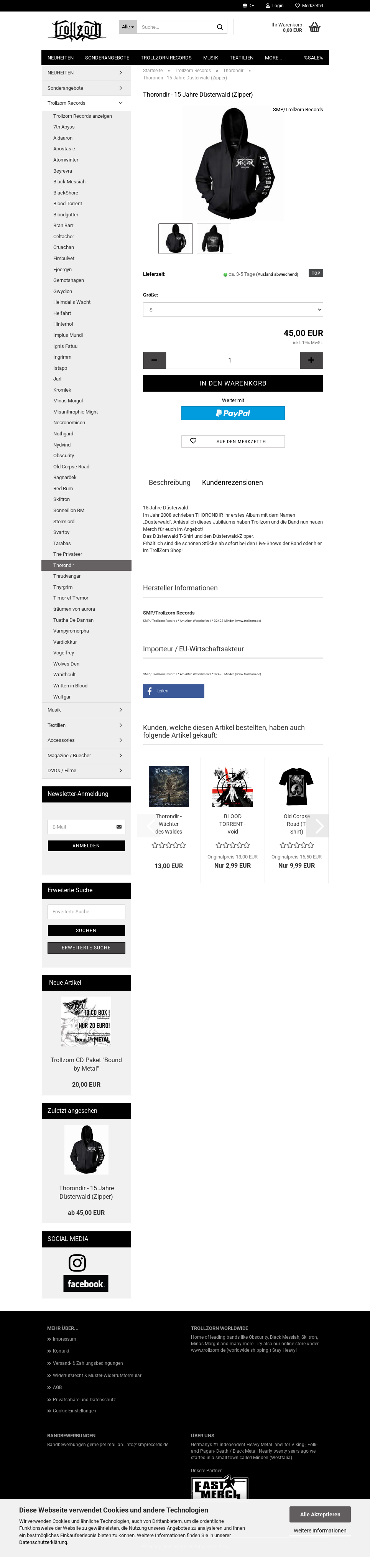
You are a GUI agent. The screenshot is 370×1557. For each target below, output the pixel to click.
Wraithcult (64, 674)
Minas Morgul (68, 401)
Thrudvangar (67, 576)
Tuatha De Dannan (73, 620)
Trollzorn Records (166, 58)
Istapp (60, 368)
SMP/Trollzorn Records (298, 109)
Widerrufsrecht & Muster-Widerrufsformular (97, 1375)
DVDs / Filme (62, 770)
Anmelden (86, 846)
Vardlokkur (65, 642)
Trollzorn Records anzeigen (82, 116)
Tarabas (62, 543)
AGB (57, 1387)
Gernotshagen (68, 280)
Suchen (86, 930)
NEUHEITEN (61, 58)
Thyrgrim (62, 587)
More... (273, 58)
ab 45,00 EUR (86, 1212)
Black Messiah (69, 182)
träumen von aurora (74, 609)
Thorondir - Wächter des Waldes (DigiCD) (168, 824)
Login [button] (275, 5)
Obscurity (63, 455)
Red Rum (63, 488)
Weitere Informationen (320, 1530)
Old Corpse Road (71, 467)
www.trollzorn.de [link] (208, 1350)
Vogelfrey (63, 653)
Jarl (57, 379)
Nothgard (63, 434)
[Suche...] (128, 27)
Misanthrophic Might (75, 412)
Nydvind (62, 445)
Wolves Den (66, 664)
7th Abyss (64, 127)
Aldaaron (62, 138)
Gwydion (62, 291)
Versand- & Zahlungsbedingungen (88, 1363)
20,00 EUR (86, 1084)
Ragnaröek (65, 477)
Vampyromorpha (71, 631)
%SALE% (313, 58)
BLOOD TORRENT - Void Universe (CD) (232, 824)
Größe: (150, 295)
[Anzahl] (233, 360)
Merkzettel (309, 5)
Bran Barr (63, 225)
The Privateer (67, 554)
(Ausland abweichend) (277, 274)
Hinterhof (63, 324)
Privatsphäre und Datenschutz (84, 1399)
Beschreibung (170, 482)
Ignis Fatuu (65, 346)
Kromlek (62, 390)
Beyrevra (62, 171)
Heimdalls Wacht (71, 302)
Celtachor (63, 236)
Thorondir (63, 565)
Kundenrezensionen (232, 482)
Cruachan (63, 247)
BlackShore (65, 193)
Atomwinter (65, 160)
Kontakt (61, 1351)
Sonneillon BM (68, 510)
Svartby (61, 532)
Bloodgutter (65, 214)
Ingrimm (62, 357)
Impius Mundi (68, 335)
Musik (210, 58)
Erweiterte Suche (86, 948)
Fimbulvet (63, 258)
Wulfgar (62, 697)
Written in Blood (70, 686)
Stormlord (63, 521)
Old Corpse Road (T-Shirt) (297, 824)
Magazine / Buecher (69, 755)
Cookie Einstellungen (74, 1411)
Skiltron (61, 499)
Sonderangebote (107, 58)
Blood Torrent (67, 203)
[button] (248, 6)
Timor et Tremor (70, 598)
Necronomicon (69, 422)
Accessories (61, 740)
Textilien (241, 58)
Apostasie (64, 149)
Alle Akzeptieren (320, 1514)
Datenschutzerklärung (43, 1542)
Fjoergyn (62, 269)
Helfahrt (62, 313)
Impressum (64, 1339)
